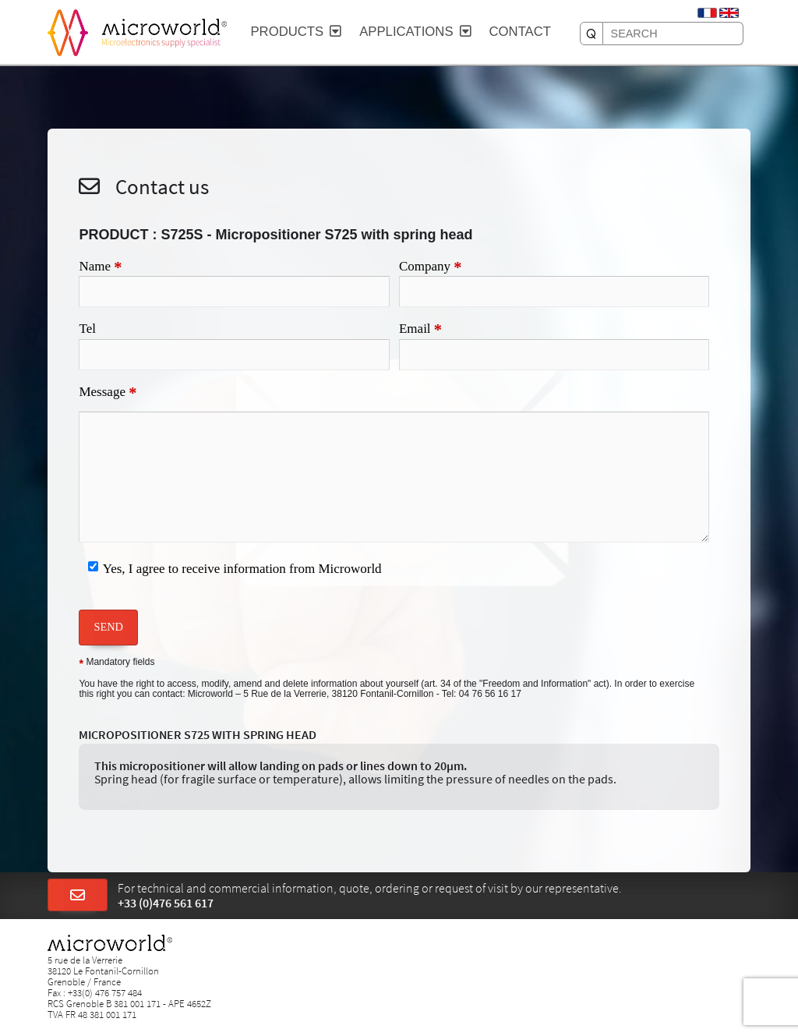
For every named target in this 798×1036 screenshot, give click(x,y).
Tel (87, 328)
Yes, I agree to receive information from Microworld (242, 568)
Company (430, 267)
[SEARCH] (591, 33)
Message (107, 392)
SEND (108, 627)
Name (100, 267)
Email (420, 329)
